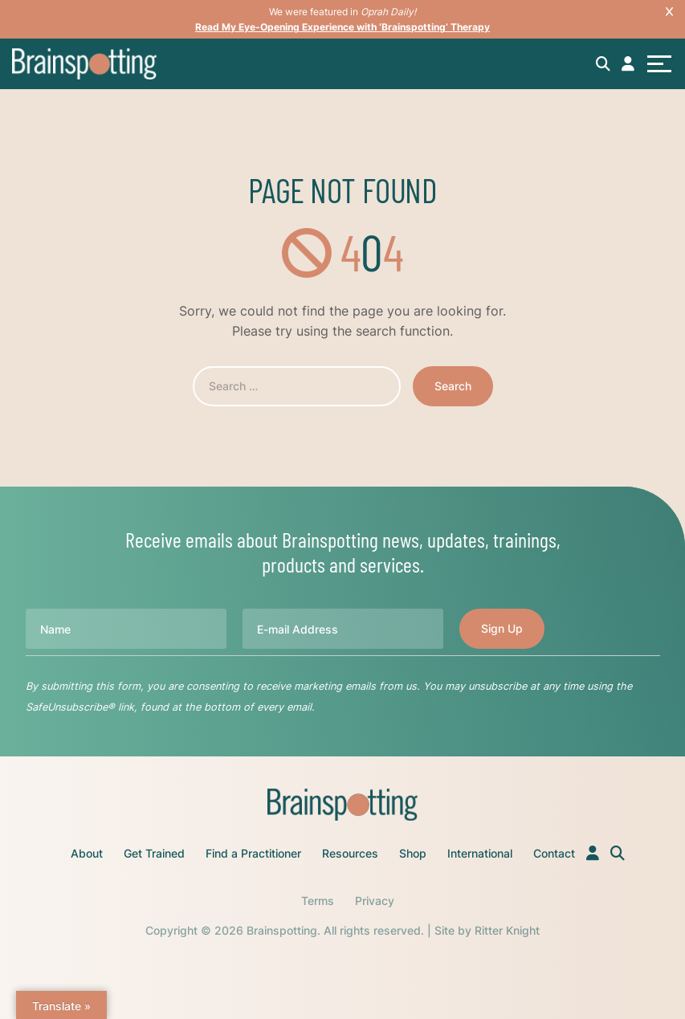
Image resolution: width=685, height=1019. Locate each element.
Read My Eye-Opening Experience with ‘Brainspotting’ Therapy (342, 27)
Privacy (374, 900)
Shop (412, 853)
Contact (554, 853)
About (87, 853)
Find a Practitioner (253, 853)
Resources (350, 853)
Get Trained (154, 853)
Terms (317, 900)
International (479, 853)
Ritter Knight (507, 930)
